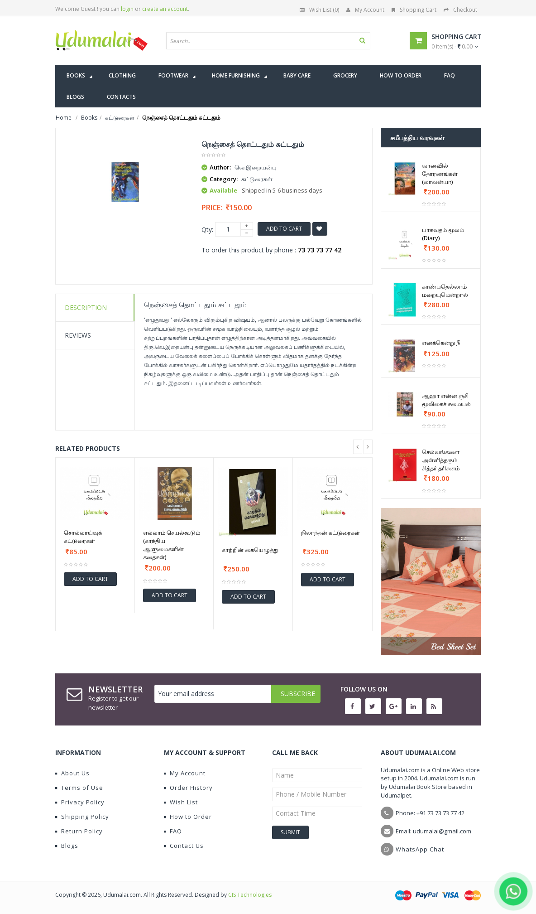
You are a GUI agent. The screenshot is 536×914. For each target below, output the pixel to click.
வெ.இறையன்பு (255, 167)
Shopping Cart (414, 10)
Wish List (181, 802)
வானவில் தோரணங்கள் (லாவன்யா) (440, 173)
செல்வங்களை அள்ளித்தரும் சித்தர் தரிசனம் (440, 460)
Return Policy (79, 831)
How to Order (188, 816)
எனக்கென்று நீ (441, 343)
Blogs (66, 845)
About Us (72, 773)
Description (86, 307)
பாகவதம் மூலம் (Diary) (443, 234)
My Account (365, 10)
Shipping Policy (82, 816)
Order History (188, 787)
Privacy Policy (80, 802)
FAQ (173, 831)
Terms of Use (79, 787)
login (127, 9)
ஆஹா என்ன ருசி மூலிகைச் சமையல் (446, 400)
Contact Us (184, 845)
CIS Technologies (250, 895)
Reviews (78, 335)
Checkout (460, 10)
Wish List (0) (319, 10)
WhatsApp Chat (420, 849)
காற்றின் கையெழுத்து (250, 550)
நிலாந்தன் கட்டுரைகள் (330, 532)
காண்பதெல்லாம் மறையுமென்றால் (445, 290)
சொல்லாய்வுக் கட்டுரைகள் (83, 536)
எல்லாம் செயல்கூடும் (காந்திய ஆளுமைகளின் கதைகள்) (171, 544)
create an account (165, 9)
